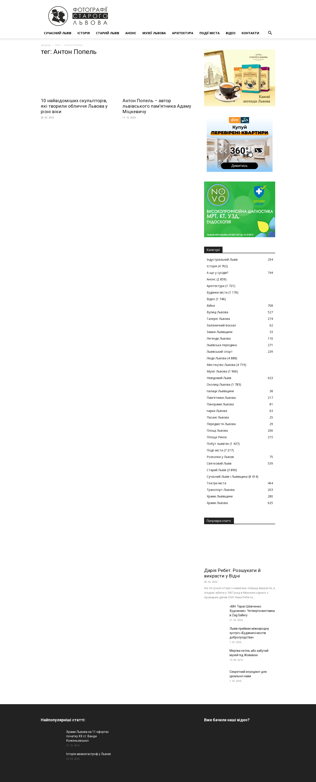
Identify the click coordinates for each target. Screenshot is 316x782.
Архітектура (182, 33)
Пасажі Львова (218, 417)
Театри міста (216, 483)
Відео (230, 33)
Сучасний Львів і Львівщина (227, 476)
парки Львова (217, 411)
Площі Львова (217, 430)
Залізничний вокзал (221, 325)
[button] (270, 33)
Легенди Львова (219, 338)
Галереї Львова (218, 319)
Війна (211, 305)
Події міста (209, 33)
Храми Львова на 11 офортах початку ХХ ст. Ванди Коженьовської (87, 736)
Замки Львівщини (219, 332)
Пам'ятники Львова (221, 397)
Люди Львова (216, 358)
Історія (83, 33)
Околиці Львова (218, 384)
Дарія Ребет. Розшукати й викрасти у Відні (232, 573)
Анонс (130, 33)
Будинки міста (217, 292)
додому (46, 45)
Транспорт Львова (221, 490)
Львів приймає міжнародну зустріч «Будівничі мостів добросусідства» (249, 633)
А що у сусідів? (217, 273)
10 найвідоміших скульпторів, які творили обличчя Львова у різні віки (74, 106)
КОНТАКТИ (250, 33)
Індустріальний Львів (222, 259)
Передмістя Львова (221, 424)
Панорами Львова (220, 404)
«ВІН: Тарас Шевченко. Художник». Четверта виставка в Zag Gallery (252, 611)
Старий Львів (107, 33)
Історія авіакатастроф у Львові (88, 754)
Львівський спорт (220, 351)
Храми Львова (217, 503)
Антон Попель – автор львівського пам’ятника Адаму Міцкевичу (156, 106)
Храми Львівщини (220, 496)
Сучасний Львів (57, 33)
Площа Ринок (217, 437)
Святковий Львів (219, 463)
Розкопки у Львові (220, 457)
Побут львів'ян (218, 444)
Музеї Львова (154, 33)
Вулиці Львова (217, 312)
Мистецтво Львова (221, 365)
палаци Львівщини (220, 391)
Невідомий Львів (219, 378)
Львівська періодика (222, 345)
